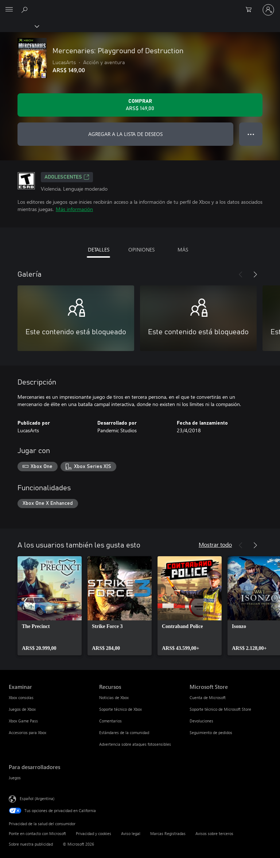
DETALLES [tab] (98, 249)
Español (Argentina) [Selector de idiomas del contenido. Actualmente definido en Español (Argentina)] (37, 798)
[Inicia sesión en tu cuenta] (268, 10)
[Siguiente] (255, 274)
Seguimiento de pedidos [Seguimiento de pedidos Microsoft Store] (211, 732)
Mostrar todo (215, 544)
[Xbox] (19, 26)
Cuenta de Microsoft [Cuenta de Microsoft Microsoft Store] (208, 697)
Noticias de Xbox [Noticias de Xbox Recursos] (114, 697)
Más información (74, 209)
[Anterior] (240, 274)
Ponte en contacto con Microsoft (37, 833)
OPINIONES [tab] (141, 249)
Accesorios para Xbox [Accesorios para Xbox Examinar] (27, 732)
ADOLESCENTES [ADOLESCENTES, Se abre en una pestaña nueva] (66, 177)
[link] (50, 605)
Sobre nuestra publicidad (31, 844)
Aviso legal (130, 833)
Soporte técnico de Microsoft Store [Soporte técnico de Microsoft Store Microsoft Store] (220, 709)
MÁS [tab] (183, 249)
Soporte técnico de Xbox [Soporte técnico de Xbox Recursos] (120, 709)
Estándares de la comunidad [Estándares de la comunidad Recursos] (124, 732)
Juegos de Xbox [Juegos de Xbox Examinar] (22, 709)
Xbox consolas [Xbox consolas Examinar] (21, 697)
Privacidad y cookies (93, 833)
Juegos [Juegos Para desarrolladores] (15, 777)
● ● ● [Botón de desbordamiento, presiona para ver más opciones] (251, 134)
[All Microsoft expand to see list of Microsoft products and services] (9, 10)
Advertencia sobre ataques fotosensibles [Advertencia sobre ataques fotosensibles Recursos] (135, 744)
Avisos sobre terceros (214, 833)
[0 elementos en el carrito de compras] (251, 10)
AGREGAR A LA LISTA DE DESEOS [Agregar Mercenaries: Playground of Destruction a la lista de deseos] (125, 133)
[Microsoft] (139, 5)
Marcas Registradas (168, 833)
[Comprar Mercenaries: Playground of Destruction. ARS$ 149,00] (140, 105)
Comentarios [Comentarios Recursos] (110, 720)
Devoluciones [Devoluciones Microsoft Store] (201, 720)
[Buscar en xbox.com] (25, 9)
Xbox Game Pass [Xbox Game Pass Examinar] (23, 720)
